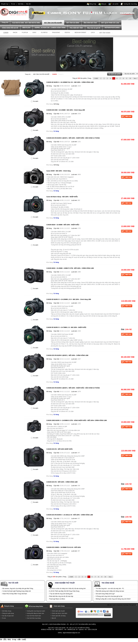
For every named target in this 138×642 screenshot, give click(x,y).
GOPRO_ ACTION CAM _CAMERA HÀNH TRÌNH (50, 27)
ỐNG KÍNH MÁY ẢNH (90, 23)
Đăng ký (103, 4)
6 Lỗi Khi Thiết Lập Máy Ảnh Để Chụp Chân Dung (64, 591)
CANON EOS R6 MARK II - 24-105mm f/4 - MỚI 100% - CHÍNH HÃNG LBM (69, 515)
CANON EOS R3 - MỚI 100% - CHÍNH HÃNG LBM (61, 482)
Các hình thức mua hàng (34, 618)
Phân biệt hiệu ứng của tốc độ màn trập (61, 596)
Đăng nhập (92, 4)
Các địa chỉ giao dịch (8, 615)
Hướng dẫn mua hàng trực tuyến (36, 611)
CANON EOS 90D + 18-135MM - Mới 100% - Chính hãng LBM (65, 110)
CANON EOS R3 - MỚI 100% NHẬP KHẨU (59, 449)
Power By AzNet (69, 634)
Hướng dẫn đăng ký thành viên (35, 613)
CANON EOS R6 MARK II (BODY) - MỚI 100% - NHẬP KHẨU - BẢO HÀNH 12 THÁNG (73, 138)
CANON (54, 74)
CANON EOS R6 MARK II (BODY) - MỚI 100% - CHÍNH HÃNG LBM (67, 355)
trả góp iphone (81, 636)
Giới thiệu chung (6, 611)
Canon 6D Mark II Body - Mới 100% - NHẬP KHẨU (62, 197)
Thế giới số (132, 605)
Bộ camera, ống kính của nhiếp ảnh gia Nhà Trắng (17, 588)
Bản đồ (28, 4)
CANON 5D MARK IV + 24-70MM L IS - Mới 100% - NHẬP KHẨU (66, 327)
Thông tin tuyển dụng (8, 613)
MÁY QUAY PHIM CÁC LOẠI (110, 23)
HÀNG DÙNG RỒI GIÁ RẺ (10, 28)
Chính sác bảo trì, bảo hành (59, 613)
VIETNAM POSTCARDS (112, 27)
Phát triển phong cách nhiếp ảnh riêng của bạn (110, 591)
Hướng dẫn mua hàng (130, 4)
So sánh (35, 101)
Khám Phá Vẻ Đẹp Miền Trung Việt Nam (14, 594)
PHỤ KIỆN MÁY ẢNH (76, 28)
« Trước (96, 78)
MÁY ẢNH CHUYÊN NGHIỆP (53, 23)
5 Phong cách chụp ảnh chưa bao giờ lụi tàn (109, 596)
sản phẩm (114, 4)
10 (130, 78)
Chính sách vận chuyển (58, 611)
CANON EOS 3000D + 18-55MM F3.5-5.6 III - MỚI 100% (63, 547)
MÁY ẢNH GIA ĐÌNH (72, 23)
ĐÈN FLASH (26, 27)
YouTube (125, 605)
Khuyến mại (4, 4)
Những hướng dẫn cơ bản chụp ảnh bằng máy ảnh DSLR (113, 599)
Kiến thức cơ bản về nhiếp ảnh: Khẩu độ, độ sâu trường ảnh (67, 588)
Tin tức (13, 4)
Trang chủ (28, 74)
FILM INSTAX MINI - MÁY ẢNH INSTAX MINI (26, 23)
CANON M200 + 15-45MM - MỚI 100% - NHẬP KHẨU (62, 225)
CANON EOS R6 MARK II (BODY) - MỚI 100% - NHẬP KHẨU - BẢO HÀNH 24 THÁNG (73, 388)
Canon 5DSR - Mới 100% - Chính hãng (58, 171)
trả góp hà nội (105, 636)
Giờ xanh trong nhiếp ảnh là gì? (105, 594)
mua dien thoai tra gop (68, 636)
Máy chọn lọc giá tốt (93, 28)
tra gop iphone (32, 636)
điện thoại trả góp (55, 636)
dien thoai (36, 4)
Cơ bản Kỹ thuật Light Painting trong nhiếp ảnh (16, 591)
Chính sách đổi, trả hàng (58, 615)
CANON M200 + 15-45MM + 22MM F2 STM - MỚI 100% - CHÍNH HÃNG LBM (70, 268)
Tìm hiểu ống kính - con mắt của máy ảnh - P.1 (110, 588)
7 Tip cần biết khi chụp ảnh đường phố (60, 594)
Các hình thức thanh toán (34, 615)
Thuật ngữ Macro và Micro (57, 599)
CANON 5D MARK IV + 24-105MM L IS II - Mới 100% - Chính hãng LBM (68, 299)
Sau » (135, 78)
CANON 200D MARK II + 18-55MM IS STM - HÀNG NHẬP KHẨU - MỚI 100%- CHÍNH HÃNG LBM (76, 420)
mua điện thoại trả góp (93, 636)
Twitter (114, 605)
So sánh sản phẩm (115, 74)
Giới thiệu (21, 4)
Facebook (119, 605)
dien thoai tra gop (43, 636)
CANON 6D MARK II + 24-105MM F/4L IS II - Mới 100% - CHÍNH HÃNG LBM (70, 82)
